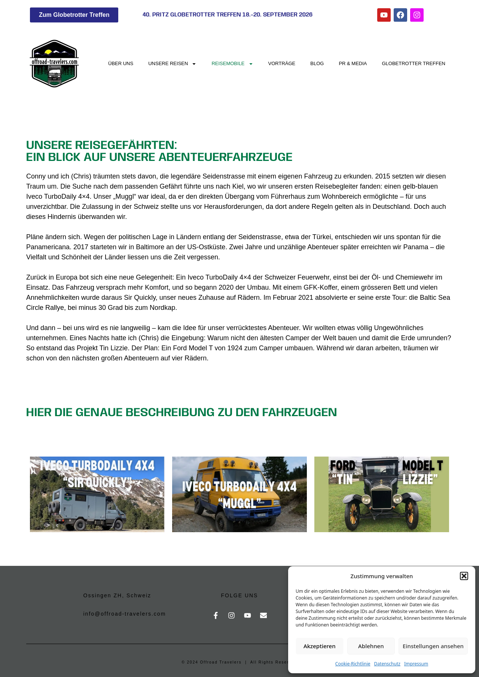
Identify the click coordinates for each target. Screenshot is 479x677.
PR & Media (353, 63)
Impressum (416, 664)
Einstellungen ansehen (433, 646)
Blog (317, 63)
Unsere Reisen (172, 64)
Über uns (120, 63)
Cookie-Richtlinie (352, 664)
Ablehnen (371, 646)
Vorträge (282, 63)
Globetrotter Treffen (414, 63)
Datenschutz (387, 664)
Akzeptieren (319, 646)
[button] (464, 576)
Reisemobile (232, 64)
